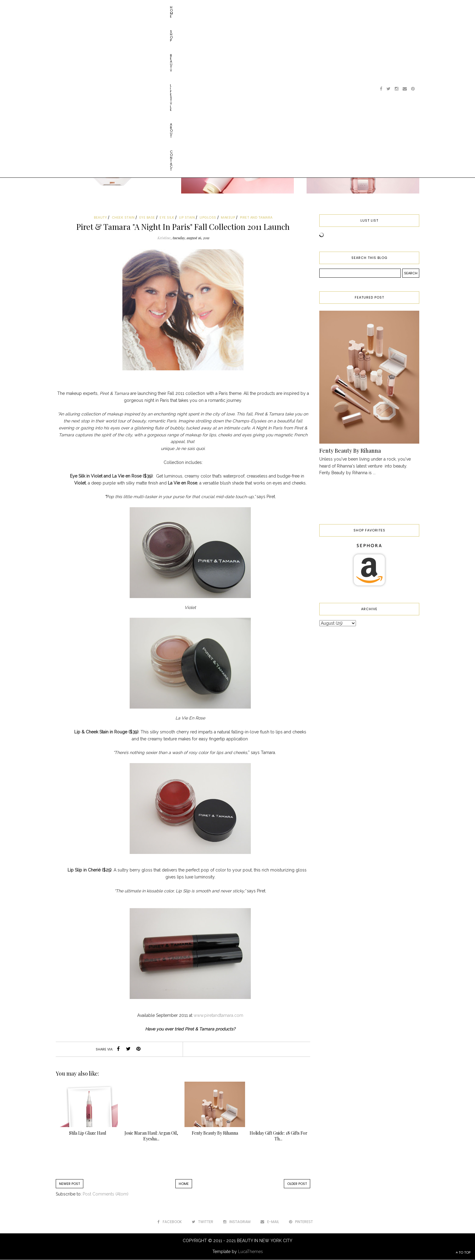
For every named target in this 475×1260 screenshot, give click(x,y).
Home (68, 7)
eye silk (167, 217)
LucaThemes (250, 1251)
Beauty (106, 7)
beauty (100, 217)
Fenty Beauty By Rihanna (350, 450)
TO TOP (463, 1252)
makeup (228, 217)
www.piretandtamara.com (218, 1015)
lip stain (187, 217)
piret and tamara (256, 217)
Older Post (297, 1183)
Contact (174, 7)
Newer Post (69, 1183)
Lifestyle (129, 7)
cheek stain (123, 217)
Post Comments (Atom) (105, 1194)
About (152, 7)
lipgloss (208, 217)
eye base (147, 217)
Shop (86, 7)
